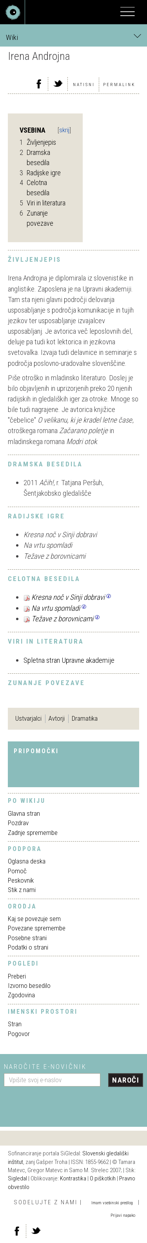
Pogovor (19, 1034)
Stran (15, 1024)
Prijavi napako (123, 1215)
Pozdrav (18, 823)
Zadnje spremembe (33, 832)
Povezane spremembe (36, 928)
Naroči (125, 1080)
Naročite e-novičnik (45, 1066)
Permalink (119, 84)
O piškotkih (103, 1178)
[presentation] (63, 1103)
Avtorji (57, 718)
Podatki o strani (28, 947)
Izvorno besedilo (29, 985)
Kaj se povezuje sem (34, 919)
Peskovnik (21, 880)
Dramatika (85, 718)
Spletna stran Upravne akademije (69, 660)
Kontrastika (73, 1178)
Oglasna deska (26, 861)
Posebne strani (27, 938)
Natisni (84, 84)
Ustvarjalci (28, 718)
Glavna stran (24, 813)
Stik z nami (22, 890)
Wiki (73, 37)
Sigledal (17, 1178)
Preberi (17, 976)
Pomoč (17, 871)
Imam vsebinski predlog (112, 1202)
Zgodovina (21, 995)
